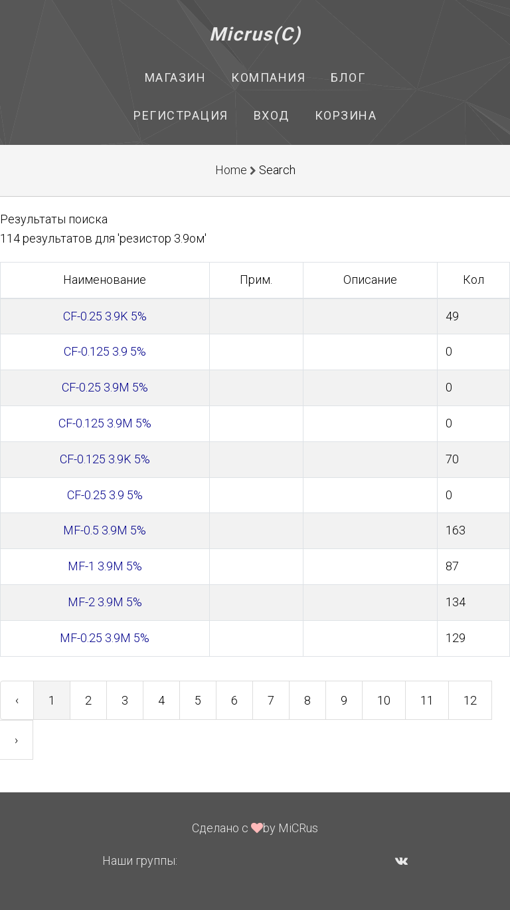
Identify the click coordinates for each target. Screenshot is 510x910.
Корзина (346, 115)
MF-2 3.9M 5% (105, 602)
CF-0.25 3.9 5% (105, 495)
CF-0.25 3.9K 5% (105, 316)
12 (470, 700)
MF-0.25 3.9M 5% (104, 638)
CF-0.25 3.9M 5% (105, 387)
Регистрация (180, 115)
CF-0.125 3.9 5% (105, 351)
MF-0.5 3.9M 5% (104, 530)
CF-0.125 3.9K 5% (105, 459)
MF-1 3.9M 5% (105, 566)
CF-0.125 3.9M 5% (104, 423)
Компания (268, 77)
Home (231, 170)
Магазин (176, 77)
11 (427, 700)
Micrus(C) (255, 34)
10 (383, 700)
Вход (272, 115)
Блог (348, 77)
